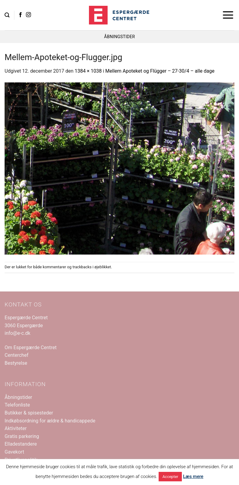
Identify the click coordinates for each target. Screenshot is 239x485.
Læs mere (193, 476)
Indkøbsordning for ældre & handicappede (50, 421)
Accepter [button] (170, 476)
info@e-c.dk (17, 333)
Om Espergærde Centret (31, 347)
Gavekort (14, 452)
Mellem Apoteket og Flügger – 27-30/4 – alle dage (160, 71)
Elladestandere (21, 444)
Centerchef (16, 355)
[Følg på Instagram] (28, 15)
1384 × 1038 (88, 71)
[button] (7, 15)
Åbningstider (18, 397)
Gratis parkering (22, 436)
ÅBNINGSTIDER (119, 36)
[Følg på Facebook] (20, 15)
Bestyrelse (16, 363)
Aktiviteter (16, 428)
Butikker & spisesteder (29, 413)
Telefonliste (17, 405)
